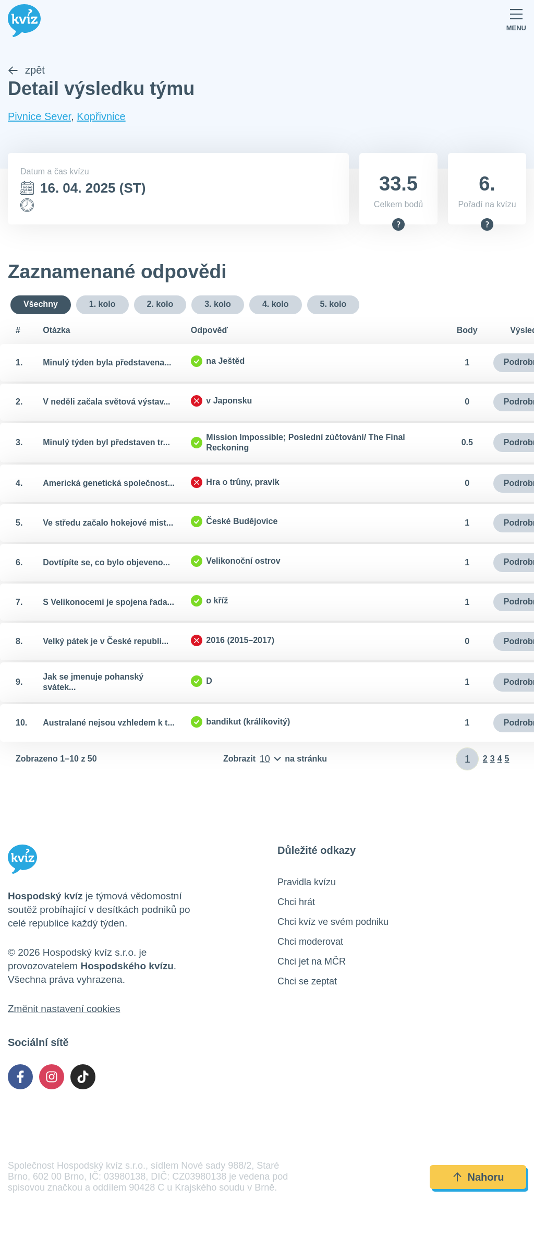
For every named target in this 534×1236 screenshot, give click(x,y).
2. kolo (160, 305)
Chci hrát (296, 903)
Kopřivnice (101, 117)
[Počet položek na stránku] (275, 759)
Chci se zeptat (307, 982)
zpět (26, 71)
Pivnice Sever (39, 117)
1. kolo (102, 305)
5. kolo (333, 305)
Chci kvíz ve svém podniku (333, 923)
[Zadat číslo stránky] (467, 759)
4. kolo (275, 305)
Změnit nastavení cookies (64, 1009)
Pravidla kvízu (306, 883)
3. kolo (217, 305)
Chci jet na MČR (311, 962)
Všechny (40, 305)
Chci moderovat (310, 942)
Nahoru (478, 1178)
